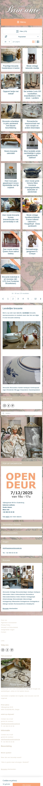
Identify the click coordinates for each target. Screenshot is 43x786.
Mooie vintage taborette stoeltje (32, 67)
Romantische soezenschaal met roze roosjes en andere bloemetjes (32, 124)
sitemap (33, 778)
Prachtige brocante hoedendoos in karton (11, 67)
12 (36, 299)
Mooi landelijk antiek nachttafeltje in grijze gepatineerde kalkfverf (32, 154)
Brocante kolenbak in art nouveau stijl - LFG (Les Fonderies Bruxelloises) (10, 280)
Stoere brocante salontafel (10, 152)
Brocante (6, 608)
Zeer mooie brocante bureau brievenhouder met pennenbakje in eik (10, 218)
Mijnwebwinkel (31, 781)
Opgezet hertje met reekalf (11, 92)
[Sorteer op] (21, 36)
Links (2, 641)
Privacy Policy (5, 625)
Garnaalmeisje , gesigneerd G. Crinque (32, 251)
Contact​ (4, 632)
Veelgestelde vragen (7, 630)
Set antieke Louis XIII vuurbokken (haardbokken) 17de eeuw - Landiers (32, 94)
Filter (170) (21, 31)
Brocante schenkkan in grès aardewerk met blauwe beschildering (10, 124)
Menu (21, 22)
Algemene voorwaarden (9, 622)
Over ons (4, 620)
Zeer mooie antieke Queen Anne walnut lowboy (11, 251)
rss (37, 778)
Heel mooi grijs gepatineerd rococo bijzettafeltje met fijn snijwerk (11, 184)
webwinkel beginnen (13, 781)
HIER (8, 517)
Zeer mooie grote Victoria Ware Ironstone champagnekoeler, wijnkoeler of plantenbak (32, 186)
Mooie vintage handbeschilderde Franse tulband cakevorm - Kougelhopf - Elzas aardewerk (32, 220)
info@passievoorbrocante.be (12, 548)
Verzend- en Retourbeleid (9, 627)
